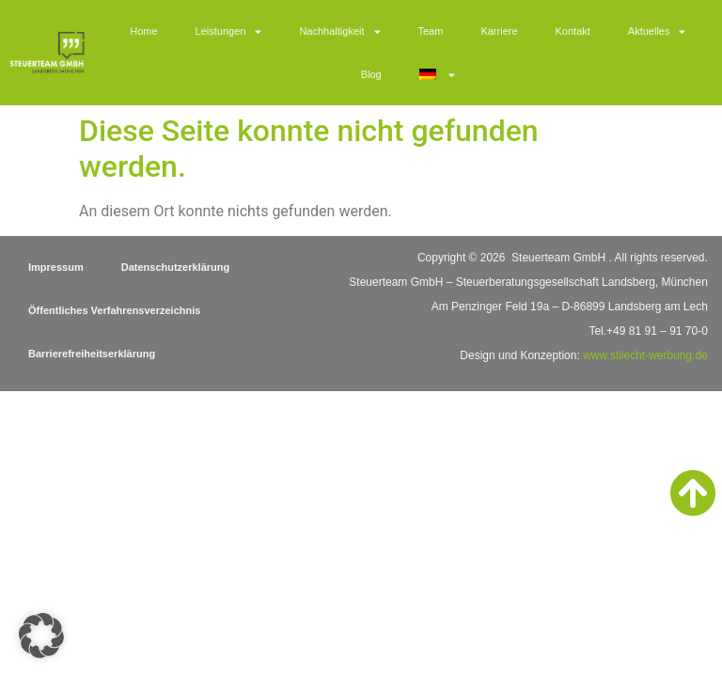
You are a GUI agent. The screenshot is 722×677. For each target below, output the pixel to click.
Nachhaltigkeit (339, 31)
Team (431, 31)
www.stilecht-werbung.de (645, 355)
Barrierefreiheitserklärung (91, 353)
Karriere (498, 31)
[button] (41, 635)
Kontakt (573, 31)
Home (143, 31)
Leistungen (229, 31)
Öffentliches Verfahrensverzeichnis (114, 310)
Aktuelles (657, 31)
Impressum (56, 267)
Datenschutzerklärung (175, 267)
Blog (371, 74)
